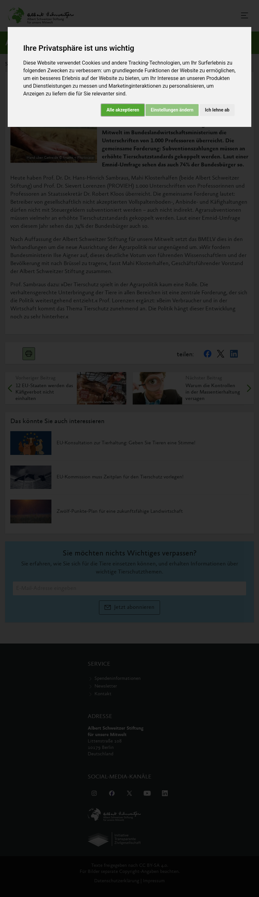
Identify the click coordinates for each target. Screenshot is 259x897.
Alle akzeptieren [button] (122, 109)
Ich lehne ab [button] (217, 109)
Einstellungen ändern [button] (172, 109)
